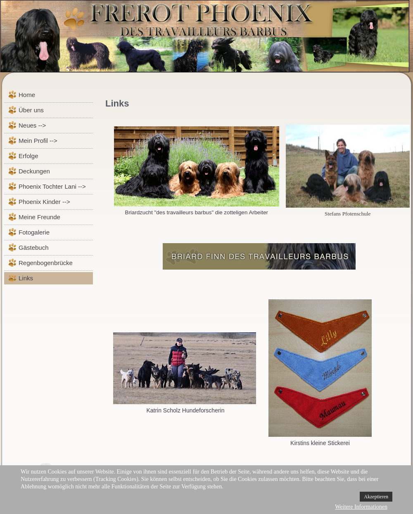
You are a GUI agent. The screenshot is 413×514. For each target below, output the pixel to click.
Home (27, 94)
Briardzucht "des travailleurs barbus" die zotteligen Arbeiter (196, 212)
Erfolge (28, 155)
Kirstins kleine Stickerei (320, 443)
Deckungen (34, 171)
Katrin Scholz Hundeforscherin (185, 410)
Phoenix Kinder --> (44, 201)
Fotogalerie (34, 232)
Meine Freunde (39, 216)
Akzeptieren (376, 497)
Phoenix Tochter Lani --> (52, 186)
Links (26, 278)
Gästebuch (34, 247)
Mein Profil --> (38, 140)
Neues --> (32, 125)
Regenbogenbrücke (46, 262)
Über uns (31, 110)
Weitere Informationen (361, 507)
